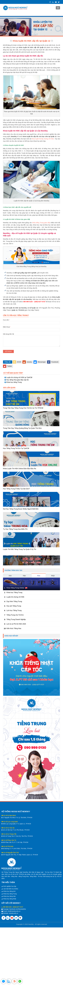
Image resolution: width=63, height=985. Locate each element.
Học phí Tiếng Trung (13, 606)
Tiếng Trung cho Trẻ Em (15, 615)
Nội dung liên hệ (31, 335)
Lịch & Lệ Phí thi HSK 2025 (16, 624)
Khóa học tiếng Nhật (9, 899)
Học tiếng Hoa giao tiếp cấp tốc (17, 380)
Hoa (38, 576)
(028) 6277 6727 (18, 907)
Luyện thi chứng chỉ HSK (15, 597)
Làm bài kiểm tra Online (10, 889)
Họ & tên (31, 321)
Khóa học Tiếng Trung (14, 592)
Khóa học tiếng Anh (9, 891)
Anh (10, 576)
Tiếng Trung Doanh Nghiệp (16, 619)
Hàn (24, 576)
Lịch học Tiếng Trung (14, 610)
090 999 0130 (7, 907)
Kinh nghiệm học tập (9, 886)
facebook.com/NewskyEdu (17, 909)
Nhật (53, 576)
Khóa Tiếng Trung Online (15, 588)
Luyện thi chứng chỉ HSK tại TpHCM (19, 377)
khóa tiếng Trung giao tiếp (41, 222)
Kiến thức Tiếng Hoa (13, 628)
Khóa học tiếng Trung (14, 382)
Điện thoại (31, 328)
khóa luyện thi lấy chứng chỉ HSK (43, 139)
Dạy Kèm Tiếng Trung (14, 601)
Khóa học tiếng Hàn (9, 896)
